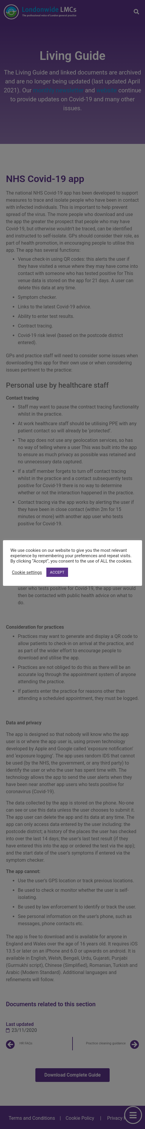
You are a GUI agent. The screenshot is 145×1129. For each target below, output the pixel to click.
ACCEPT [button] (57, 572)
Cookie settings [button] (27, 572)
